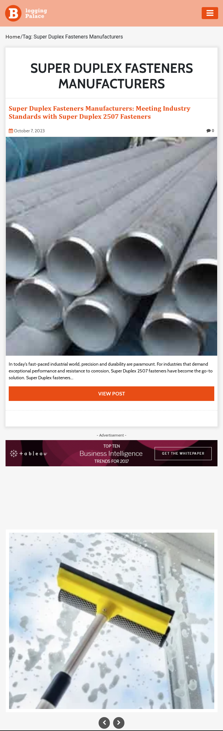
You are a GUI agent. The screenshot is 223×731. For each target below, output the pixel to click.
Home (12, 37)
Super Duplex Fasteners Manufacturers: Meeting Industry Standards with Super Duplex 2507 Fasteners (99, 112)
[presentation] (104, 723)
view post (111, 394)
